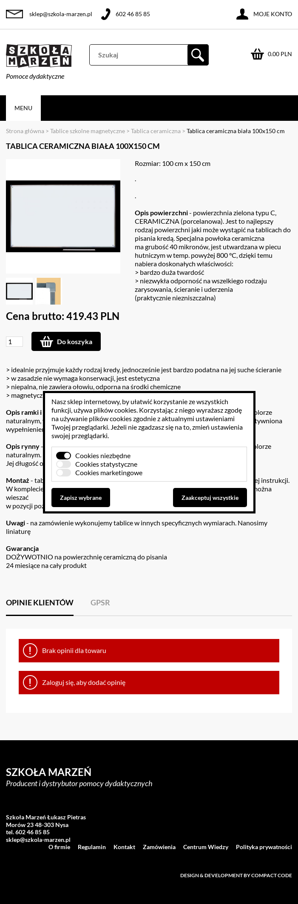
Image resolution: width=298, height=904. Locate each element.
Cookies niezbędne (103, 455)
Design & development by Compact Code (236, 875)
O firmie (59, 846)
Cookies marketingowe (108, 472)
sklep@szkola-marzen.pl (60, 13)
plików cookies (115, 410)
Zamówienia (159, 846)
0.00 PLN (280, 53)
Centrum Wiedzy (205, 846)
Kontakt (124, 846)
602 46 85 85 (133, 13)
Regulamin (92, 846)
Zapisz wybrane (81, 497)
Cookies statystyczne (106, 464)
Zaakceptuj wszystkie (210, 497)
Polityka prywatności (264, 846)
